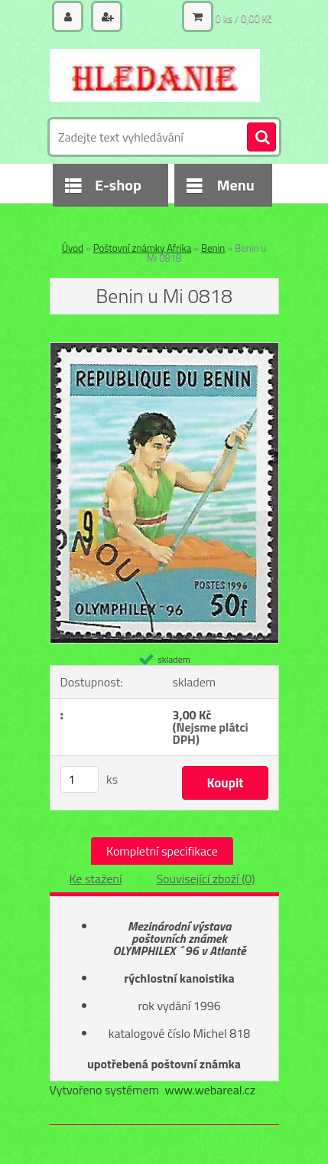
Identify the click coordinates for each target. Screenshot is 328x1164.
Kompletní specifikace (162, 851)
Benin (213, 248)
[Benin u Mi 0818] (164, 349)
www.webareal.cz (209, 1090)
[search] (261, 137)
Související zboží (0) (205, 878)
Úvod (72, 248)
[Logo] (155, 75)
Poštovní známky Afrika (142, 248)
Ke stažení (95, 878)
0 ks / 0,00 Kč (244, 18)
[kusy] (79, 779)
